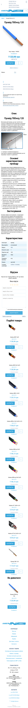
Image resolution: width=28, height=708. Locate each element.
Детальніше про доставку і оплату (10, 105)
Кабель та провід (14, 653)
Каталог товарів (6, 15)
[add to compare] (20, 63)
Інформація (14, 636)
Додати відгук (13, 67)
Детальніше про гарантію (8, 97)
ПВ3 (15, 72)
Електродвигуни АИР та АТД (14, 661)
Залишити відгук (14, 344)
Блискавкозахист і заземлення (14, 658)
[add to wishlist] (17, 63)
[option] (14, 36)
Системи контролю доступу (14, 656)
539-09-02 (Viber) (14, 7)
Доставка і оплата (14, 641)
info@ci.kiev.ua (14, 701)
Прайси (14, 639)
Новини (14, 633)
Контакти (14, 644)
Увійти (24, 316)
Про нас (14, 631)
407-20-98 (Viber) (14, 5)
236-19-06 (12, 3)
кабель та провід (15, 264)
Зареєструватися (6, 316)
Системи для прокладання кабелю (14, 651)
